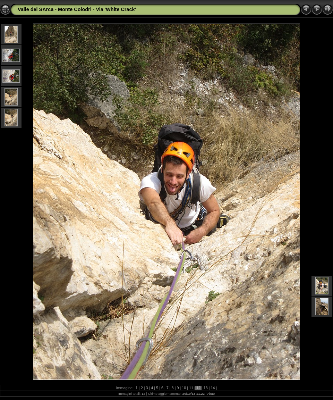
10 (184, 388)
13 (206, 388)
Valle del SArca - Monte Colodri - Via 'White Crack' (77, 9)
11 (191, 388)
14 (213, 388)
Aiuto (211, 393)
